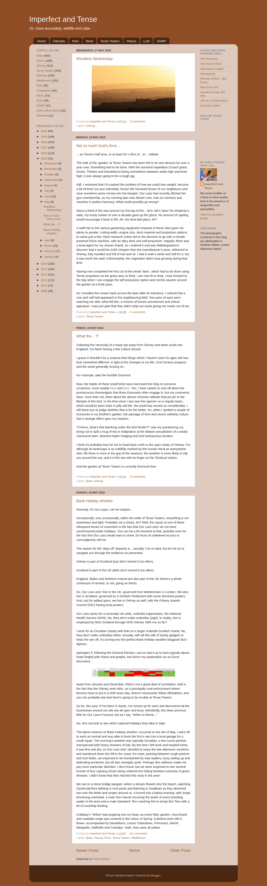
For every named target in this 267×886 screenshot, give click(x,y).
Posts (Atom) (101, 859)
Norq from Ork (209, 87)
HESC (40, 95)
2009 (44, 291)
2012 (44, 274)
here (113, 388)
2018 (44, 142)
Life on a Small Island (213, 100)
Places (131, 41)
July (47, 190)
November (51, 168)
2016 (44, 153)
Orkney (90, 125)
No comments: (139, 833)
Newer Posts (87, 850)
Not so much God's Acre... (98, 146)
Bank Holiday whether (94, 501)
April (47, 240)
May (47, 201)
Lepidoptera (44, 90)
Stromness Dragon (212, 68)
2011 (44, 280)
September (51, 179)
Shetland (42, 115)
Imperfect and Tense (63, 19)
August (49, 185)
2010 (44, 285)
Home (41, 41)
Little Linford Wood (48, 110)
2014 (44, 263)
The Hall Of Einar (211, 63)
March (48, 245)
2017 (44, 147)
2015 (44, 158)
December (51, 163)
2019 (44, 136)
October (49, 174)
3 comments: (138, 121)
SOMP (161, 41)
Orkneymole (207, 73)
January (49, 256)
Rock (108, 837)
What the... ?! (87, 336)
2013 (44, 269)
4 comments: (138, 312)
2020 (44, 131)
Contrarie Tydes (210, 105)
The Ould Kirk (209, 58)
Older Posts (180, 850)
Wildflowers (138, 837)
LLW (146, 41)
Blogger (156, 875)
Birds (89, 41)
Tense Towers (109, 41)
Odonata (59, 41)
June (47, 196)
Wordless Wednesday (94, 59)
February (50, 251)
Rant (75, 41)
